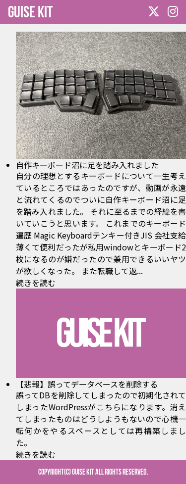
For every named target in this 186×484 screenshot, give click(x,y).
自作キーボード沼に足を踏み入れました (87, 165)
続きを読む (36, 283)
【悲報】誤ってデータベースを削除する (87, 384)
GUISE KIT (30, 11)
